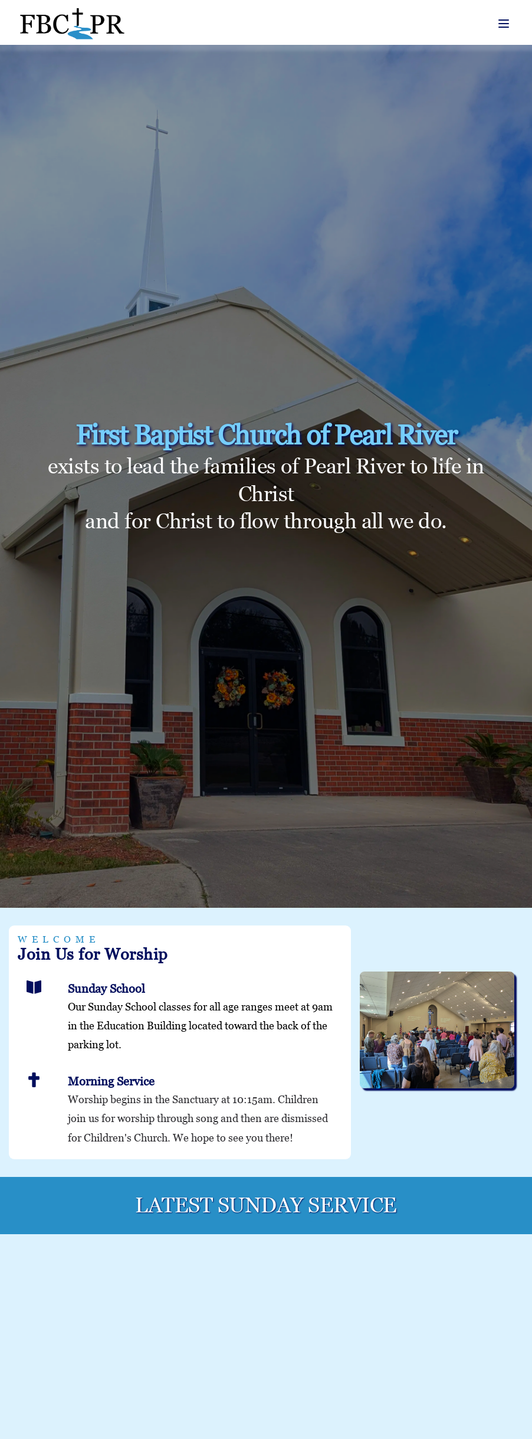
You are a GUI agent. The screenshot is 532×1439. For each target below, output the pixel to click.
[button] (503, 23)
